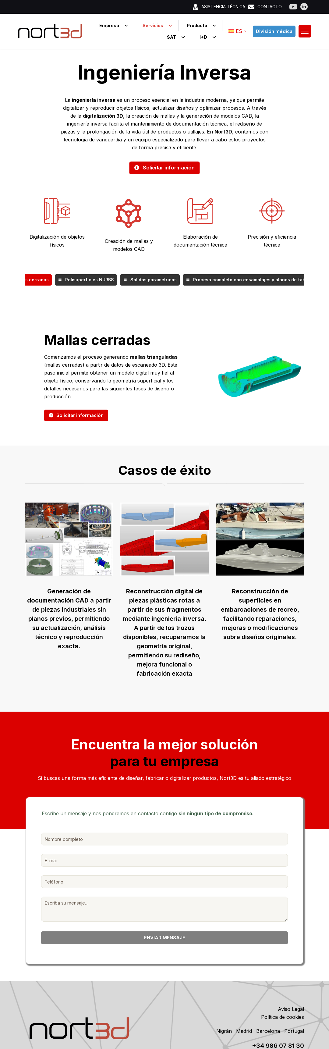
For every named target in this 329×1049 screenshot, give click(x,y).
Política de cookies (282, 1017)
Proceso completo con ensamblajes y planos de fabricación (254, 280)
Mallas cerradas (27, 280)
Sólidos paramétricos (150, 280)
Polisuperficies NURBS (86, 280)
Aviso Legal (291, 1009)
